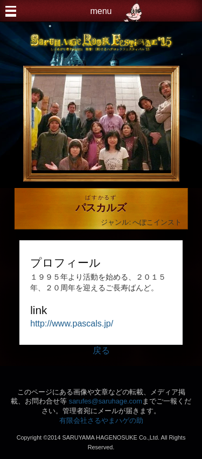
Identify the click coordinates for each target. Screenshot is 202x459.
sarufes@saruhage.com (105, 401)
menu (101, 11)
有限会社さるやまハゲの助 (101, 420)
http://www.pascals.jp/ (71, 323)
